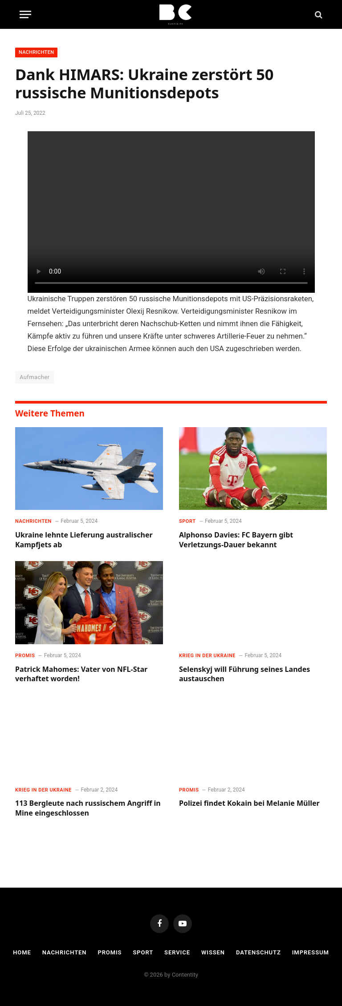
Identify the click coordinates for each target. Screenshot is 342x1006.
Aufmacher (34, 377)
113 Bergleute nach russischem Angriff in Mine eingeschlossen (88, 808)
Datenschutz (258, 952)
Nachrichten (36, 52)
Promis (25, 656)
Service (177, 952)
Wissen (213, 952)
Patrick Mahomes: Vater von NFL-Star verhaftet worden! (81, 674)
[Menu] (25, 14)
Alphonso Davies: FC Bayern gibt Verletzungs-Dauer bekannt (236, 539)
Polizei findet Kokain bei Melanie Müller (249, 803)
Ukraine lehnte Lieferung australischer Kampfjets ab (84, 539)
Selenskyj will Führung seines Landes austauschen (244, 674)
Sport (187, 521)
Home (22, 952)
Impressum (310, 952)
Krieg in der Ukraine (207, 656)
